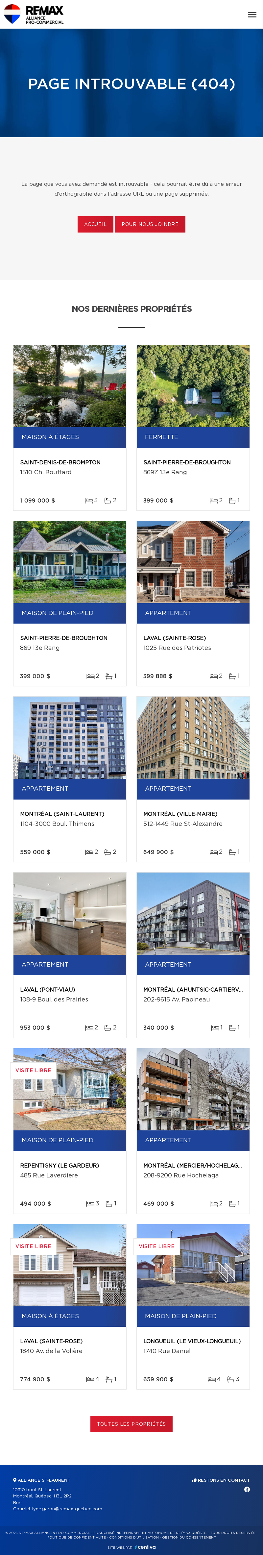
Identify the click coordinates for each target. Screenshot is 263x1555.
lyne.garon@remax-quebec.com (67, 1509)
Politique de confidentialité (76, 1537)
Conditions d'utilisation (134, 1537)
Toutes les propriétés (131, 1424)
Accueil (95, 224)
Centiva (145, 1547)
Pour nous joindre (150, 224)
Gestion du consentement (189, 1537)
